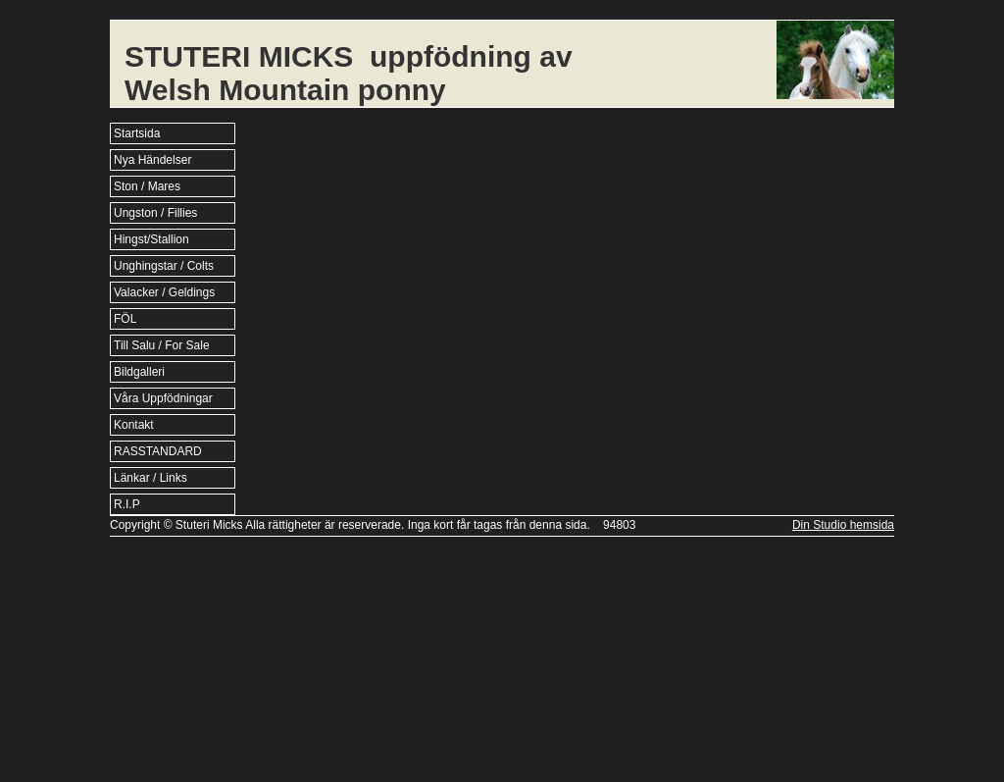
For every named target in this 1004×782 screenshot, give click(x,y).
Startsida (137, 133)
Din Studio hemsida (843, 525)
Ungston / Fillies (155, 213)
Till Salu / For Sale (162, 345)
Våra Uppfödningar (163, 398)
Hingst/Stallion (151, 239)
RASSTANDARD (158, 451)
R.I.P (127, 504)
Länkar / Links (150, 478)
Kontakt (134, 425)
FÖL (125, 319)
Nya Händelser (152, 160)
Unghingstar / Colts (164, 266)
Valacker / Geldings (164, 292)
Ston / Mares (147, 186)
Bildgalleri (139, 372)
